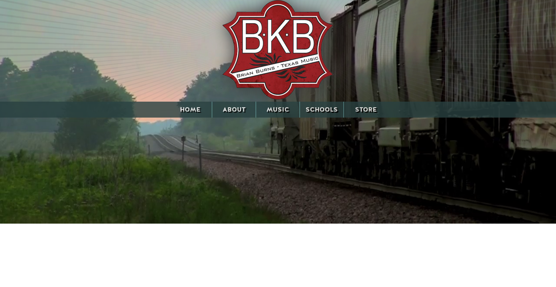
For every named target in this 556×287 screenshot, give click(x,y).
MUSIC (277, 109)
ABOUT (234, 109)
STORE (366, 109)
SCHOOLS (322, 109)
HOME (190, 109)
